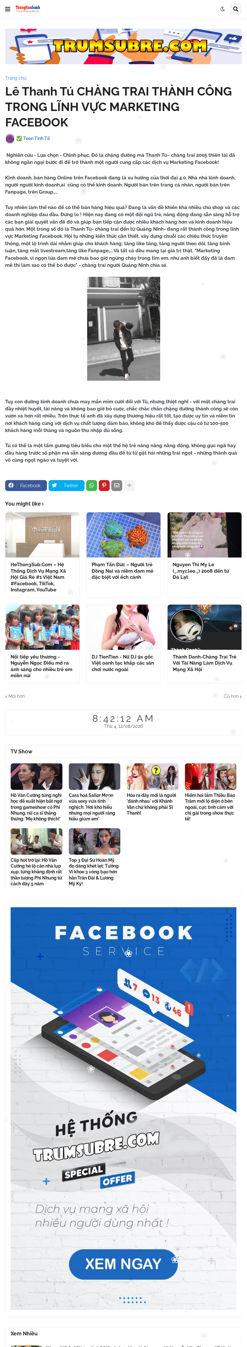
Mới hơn (16, 696)
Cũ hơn (231, 696)
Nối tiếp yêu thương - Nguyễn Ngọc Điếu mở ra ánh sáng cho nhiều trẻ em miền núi (41, 666)
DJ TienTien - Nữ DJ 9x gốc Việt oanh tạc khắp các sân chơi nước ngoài (123, 663)
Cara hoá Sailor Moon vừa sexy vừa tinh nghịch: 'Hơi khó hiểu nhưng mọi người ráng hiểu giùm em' (92, 807)
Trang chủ (15, 78)
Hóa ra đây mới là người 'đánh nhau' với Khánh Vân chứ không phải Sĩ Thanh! (151, 804)
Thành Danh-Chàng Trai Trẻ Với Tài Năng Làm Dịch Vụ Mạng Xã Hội (204, 663)
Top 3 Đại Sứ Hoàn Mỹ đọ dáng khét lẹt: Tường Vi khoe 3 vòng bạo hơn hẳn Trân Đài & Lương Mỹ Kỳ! (94, 872)
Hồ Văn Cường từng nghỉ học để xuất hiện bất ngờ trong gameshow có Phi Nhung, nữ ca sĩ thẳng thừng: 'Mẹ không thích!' (36, 807)
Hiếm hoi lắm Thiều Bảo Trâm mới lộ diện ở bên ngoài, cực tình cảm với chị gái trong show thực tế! (210, 807)
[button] (7, 9)
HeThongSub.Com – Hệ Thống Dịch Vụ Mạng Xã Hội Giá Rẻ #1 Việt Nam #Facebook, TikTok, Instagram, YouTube (38, 577)
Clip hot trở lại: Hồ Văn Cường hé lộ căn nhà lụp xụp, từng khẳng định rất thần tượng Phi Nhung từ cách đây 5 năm (36, 872)
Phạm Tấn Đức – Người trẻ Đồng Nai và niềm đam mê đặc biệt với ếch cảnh (122, 571)
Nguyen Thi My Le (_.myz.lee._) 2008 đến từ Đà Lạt (201, 571)
